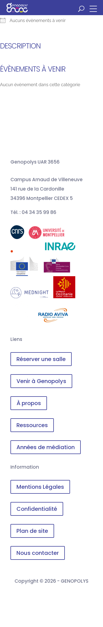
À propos (28, 403)
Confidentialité (36, 509)
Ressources (32, 425)
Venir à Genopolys (41, 381)
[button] (95, 8)
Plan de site (32, 531)
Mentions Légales (40, 487)
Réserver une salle (41, 359)
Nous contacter (37, 553)
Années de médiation (45, 447)
